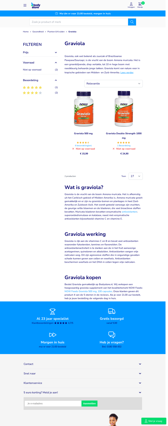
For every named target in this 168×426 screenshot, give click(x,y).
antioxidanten (129, 211)
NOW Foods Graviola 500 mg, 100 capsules (88, 291)
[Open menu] (25, 5)
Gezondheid (38, 31)
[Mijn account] (131, 5)
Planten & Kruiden (56, 31)
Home (26, 31)
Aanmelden (89, 403)
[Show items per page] (136, 176)
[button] (40, 44)
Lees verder (127, 72)
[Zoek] (132, 21)
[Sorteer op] (113, 83)
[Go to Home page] (35, 5)
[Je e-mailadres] (53, 404)
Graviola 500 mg (83, 133)
